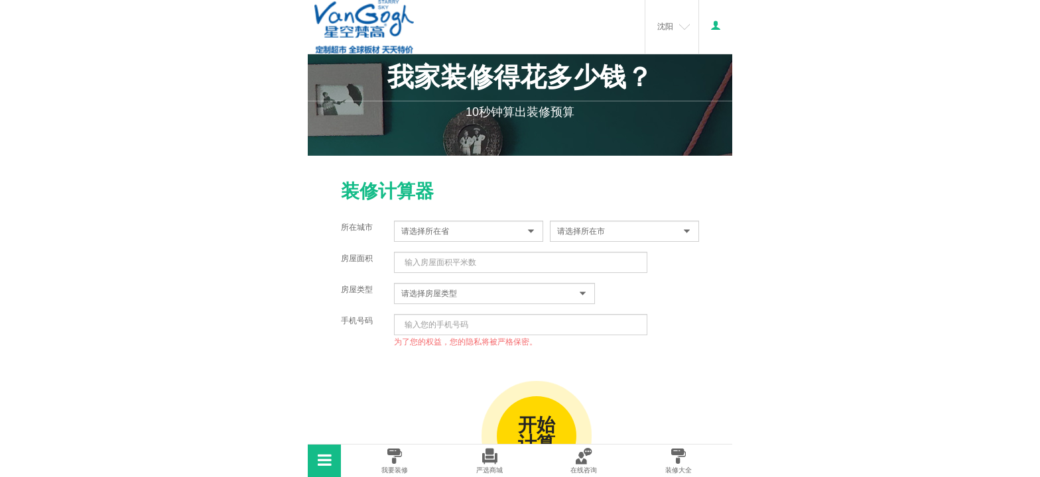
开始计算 (536, 434)
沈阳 (665, 26)
